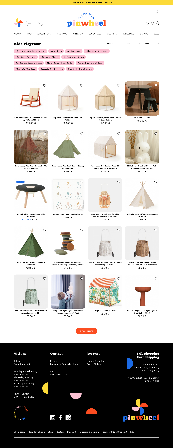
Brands (144, 34)
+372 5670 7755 (58, 374)
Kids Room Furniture (25, 57)
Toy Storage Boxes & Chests (29, 63)
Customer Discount (66, 432)
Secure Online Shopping (115, 432)
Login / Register (95, 361)
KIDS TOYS (62, 34)
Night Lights (56, 51)
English (31, 23)
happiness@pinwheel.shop (65, 364)
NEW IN (18, 34)
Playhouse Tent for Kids (105, 311)
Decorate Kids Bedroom (52, 69)
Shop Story (19, 432)
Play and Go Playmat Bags (90, 63)
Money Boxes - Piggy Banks (59, 63)
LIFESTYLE (128, 34)
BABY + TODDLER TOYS (39, 34)
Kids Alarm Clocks (49, 57)
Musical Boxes (73, 51)
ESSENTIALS (95, 34)
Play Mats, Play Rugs (25, 69)
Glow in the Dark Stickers (80, 69)
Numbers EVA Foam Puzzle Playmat (68, 214)
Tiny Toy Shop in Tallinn (41, 432)
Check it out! (152, 381)
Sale (156, 34)
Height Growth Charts (73, 57)
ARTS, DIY (78, 34)
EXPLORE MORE (86, 331)
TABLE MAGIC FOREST (142, 118)
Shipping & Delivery (89, 432)
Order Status (93, 364)
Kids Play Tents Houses (96, 51)
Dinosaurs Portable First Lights (30, 51)
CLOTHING (112, 34)
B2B (132, 432)
